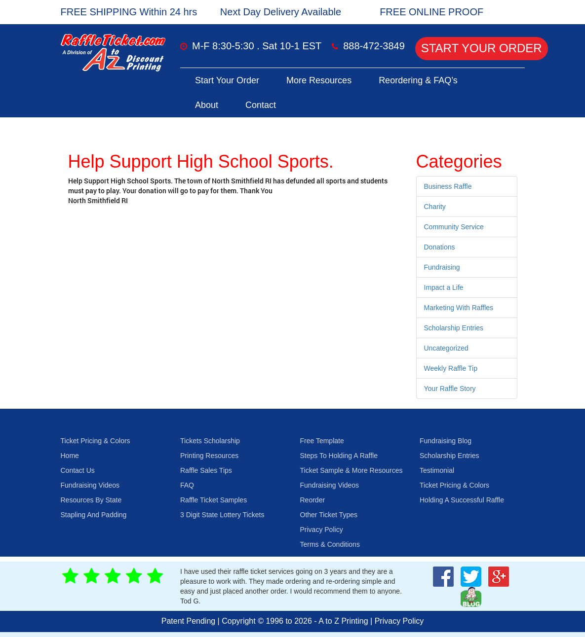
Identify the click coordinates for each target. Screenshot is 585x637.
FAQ (187, 485)
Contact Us (78, 470)
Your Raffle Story (450, 388)
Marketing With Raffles (459, 308)
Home (70, 456)
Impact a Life (444, 287)
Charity (435, 207)
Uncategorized (446, 348)
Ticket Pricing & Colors (95, 441)
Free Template (322, 441)
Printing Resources (209, 456)
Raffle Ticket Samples (213, 500)
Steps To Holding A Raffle (339, 456)
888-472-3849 (374, 45)
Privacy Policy (321, 529)
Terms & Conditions (330, 544)
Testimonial (437, 470)
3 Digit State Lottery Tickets (222, 515)
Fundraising (442, 267)
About (206, 105)
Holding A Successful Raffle (462, 500)
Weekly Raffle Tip (450, 368)
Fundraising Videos (90, 485)
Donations (439, 247)
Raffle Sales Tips (206, 470)
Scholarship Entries (454, 328)
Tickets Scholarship (210, 441)
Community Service (454, 227)
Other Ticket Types (328, 515)
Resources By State (91, 500)
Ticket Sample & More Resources (351, 470)
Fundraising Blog (445, 441)
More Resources (318, 80)
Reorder (312, 500)
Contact (260, 105)
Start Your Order (481, 48)
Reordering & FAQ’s (418, 80)
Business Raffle (448, 186)
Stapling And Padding (94, 515)
